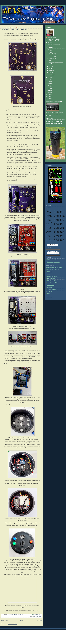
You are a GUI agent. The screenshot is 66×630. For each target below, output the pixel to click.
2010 (49, 94)
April (50, 68)
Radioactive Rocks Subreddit (54, 267)
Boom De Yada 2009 (52, 282)
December (51, 53)
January (51, 74)
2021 (49, 79)
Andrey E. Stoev (52, 37)
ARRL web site (51, 278)
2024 (49, 50)
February (51, 72)
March (50, 70)
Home (21, 620)
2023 (49, 52)
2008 (49, 98)
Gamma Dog (37, 616)
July (50, 60)
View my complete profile (54, 44)
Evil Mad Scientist (51, 289)
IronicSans (50, 291)
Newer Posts (4, 620)
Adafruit (49, 293)
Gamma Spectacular (52, 276)
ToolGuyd (49, 287)
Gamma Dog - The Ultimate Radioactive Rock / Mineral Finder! (54, 123)
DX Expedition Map (52, 259)
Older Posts (39, 620)
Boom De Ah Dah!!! (52, 280)
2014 (49, 86)
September (52, 58)
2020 (49, 81)
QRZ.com (49, 271)
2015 (49, 83)
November (51, 56)
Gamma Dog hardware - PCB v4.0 (16, 29)
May (50, 66)
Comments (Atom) (12, 624)
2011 (49, 92)
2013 (49, 88)
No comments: (37, 614)
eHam (48, 274)
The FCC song (50, 285)
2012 (49, 90)
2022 (49, 77)
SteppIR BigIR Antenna (53, 269)
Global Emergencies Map (53, 262)
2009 (49, 96)
